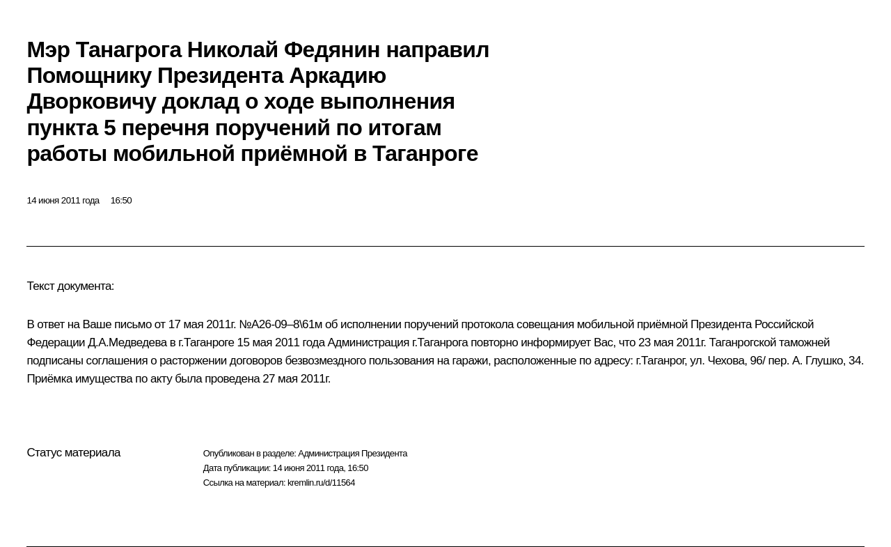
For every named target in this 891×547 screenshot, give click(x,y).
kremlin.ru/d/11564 (321, 482)
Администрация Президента (352, 453)
